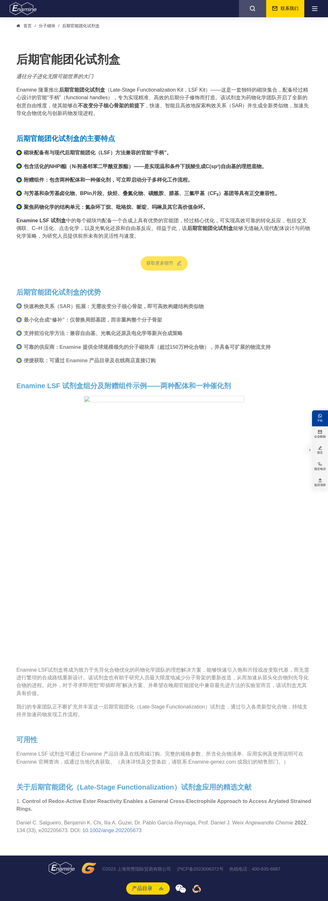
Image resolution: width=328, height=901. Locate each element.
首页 (27, 26)
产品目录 (142, 888)
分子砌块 (47, 26)
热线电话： (255, 869)
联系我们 (285, 8)
